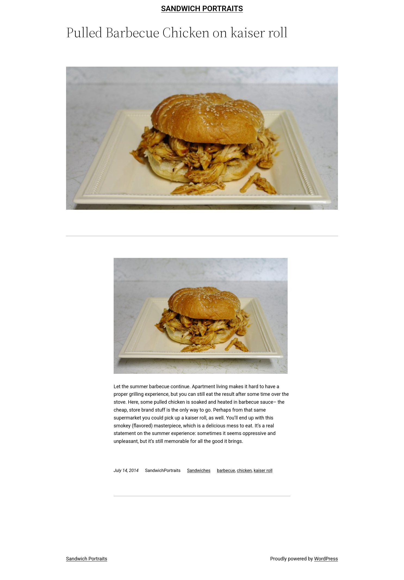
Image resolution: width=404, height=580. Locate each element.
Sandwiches (198, 470)
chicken (244, 470)
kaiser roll (263, 470)
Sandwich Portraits (202, 8)
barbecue (226, 470)
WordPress (326, 559)
